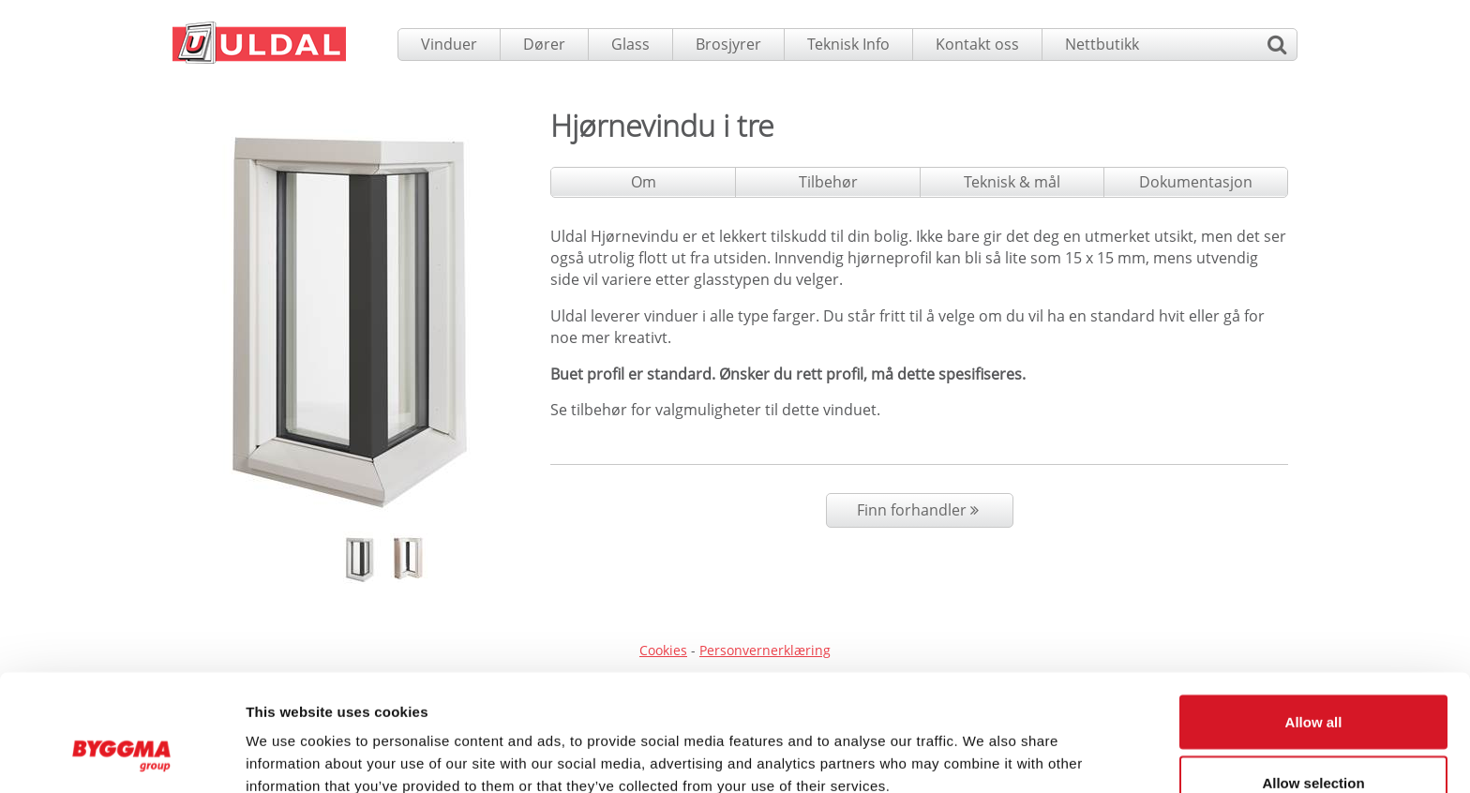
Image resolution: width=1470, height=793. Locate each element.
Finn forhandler (919, 510)
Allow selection (1313, 682)
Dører (544, 44)
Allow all (1313, 620)
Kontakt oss (977, 44)
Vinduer (449, 44)
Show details (984, 745)
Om (643, 182)
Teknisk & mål (1012, 182)
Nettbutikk (1102, 44)
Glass (630, 44)
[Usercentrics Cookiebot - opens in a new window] (121, 756)
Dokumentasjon (1195, 182)
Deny (1314, 743)
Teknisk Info (848, 44)
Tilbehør (828, 182)
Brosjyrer (728, 44)
